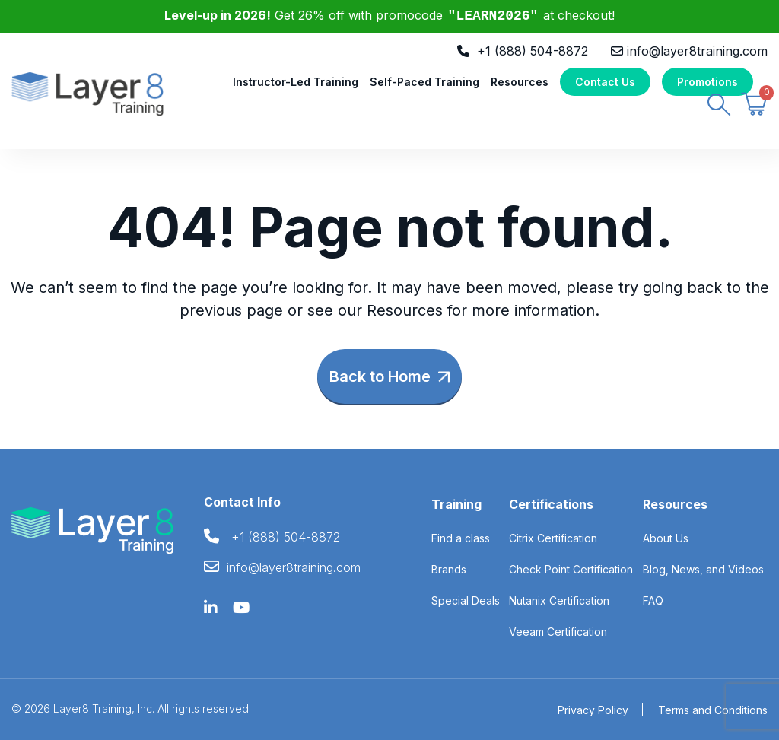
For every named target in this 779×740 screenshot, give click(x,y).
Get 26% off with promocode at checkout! (389, 15)
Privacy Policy (593, 709)
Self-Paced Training (424, 82)
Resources (519, 82)
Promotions (707, 82)
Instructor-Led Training (295, 82)
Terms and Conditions (713, 709)
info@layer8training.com (697, 51)
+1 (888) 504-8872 (532, 51)
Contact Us (605, 82)
